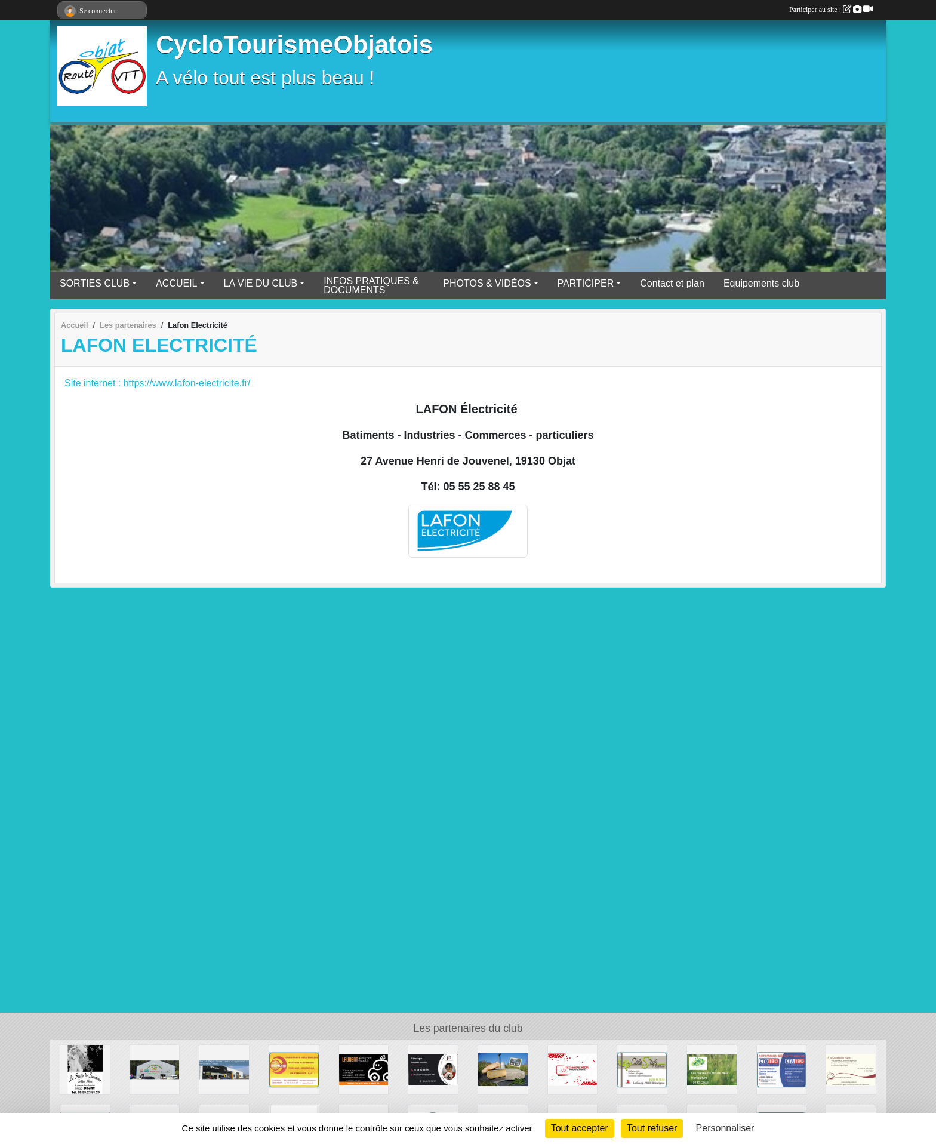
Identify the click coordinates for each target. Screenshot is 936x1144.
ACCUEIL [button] (176, 283)
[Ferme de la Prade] (503, 1069)
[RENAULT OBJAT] (224, 1069)
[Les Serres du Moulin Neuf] (711, 1069)
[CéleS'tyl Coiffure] (642, 1069)
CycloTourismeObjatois (294, 44)
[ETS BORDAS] (294, 1069)
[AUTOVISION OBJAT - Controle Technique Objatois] (781, 1069)
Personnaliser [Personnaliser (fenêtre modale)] (725, 1128)
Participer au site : (831, 9)
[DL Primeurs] (155, 1069)
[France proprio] (433, 1069)
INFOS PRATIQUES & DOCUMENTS (371, 285)
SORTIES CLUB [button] (95, 283)
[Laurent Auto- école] (363, 1069)
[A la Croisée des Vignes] (851, 1069)
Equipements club (761, 283)
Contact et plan (672, 283)
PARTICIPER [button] (586, 283)
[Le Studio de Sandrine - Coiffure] (85, 1069)
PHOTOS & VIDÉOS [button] (487, 283)
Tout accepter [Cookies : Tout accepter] (579, 1128)
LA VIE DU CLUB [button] (261, 283)
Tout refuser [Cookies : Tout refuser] (652, 1128)
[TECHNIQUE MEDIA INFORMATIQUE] (572, 1069)
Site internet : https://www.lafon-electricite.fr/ (157, 383)
